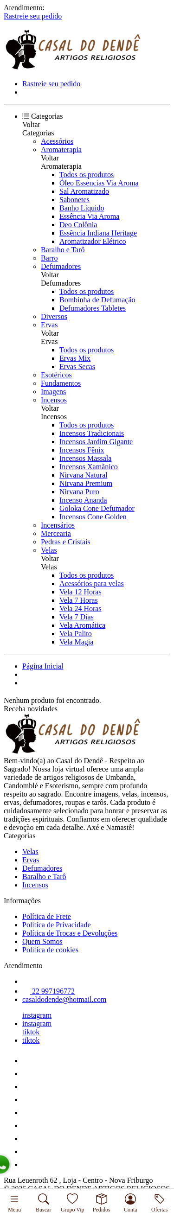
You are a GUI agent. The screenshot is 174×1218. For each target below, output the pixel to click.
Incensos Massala (85, 458)
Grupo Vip (72, 1203)
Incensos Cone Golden (93, 517)
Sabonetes (74, 200)
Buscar (43, 1203)
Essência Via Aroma (89, 216)
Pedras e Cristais (65, 542)
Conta (130, 1203)
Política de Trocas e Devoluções (69, 933)
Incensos (54, 400)
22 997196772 (48, 991)
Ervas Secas (77, 366)
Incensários (58, 525)
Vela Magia (76, 642)
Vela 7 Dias (76, 617)
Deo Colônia (78, 225)
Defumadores (61, 266)
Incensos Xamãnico (88, 467)
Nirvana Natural (83, 475)
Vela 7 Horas (78, 600)
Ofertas (159, 1203)
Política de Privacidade (56, 925)
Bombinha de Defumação (97, 300)
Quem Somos (42, 941)
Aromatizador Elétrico (92, 241)
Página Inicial (42, 666)
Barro (49, 258)
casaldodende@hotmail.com (64, 999)
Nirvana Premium (85, 483)
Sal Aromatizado (84, 191)
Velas (49, 550)
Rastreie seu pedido (33, 16)
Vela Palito (75, 634)
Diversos (54, 316)
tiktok (30, 1032)
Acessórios (57, 141)
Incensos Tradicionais (91, 433)
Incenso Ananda (83, 500)
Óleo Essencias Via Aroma (99, 183)
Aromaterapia (61, 149)
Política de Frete (46, 916)
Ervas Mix (74, 358)
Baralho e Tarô (63, 250)
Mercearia (56, 533)
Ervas (49, 325)
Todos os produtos (86, 175)
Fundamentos (61, 383)
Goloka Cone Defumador (97, 508)
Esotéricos (56, 375)
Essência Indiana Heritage (98, 233)
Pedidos (101, 1203)
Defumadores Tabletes (92, 308)
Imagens (53, 391)
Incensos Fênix (81, 450)
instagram (37, 1015)
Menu (14, 1203)
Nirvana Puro (79, 492)
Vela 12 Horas (80, 592)
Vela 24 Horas (80, 608)
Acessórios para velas (91, 583)
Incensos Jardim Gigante (96, 442)
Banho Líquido (81, 208)
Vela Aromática (82, 625)
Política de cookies (50, 950)
